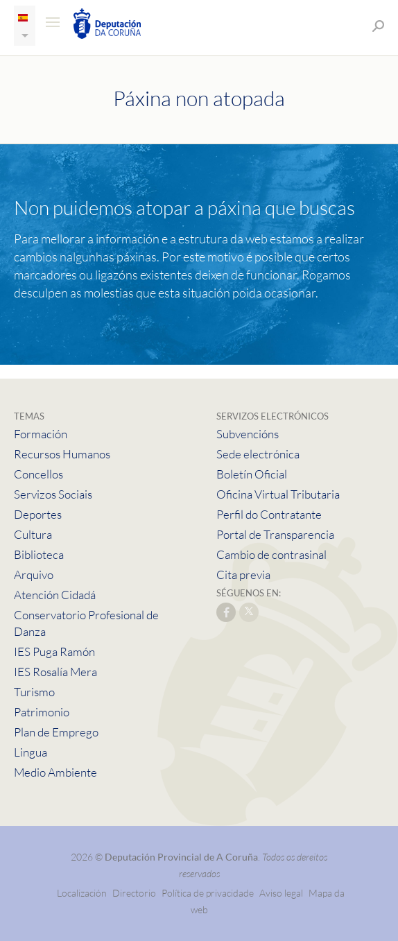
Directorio (134, 893)
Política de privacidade (209, 893)
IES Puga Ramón (54, 651)
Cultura (33, 534)
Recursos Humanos (62, 454)
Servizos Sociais (53, 494)
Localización (82, 893)
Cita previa (243, 574)
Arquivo (33, 574)
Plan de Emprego (56, 732)
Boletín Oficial (251, 474)
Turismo (34, 691)
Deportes (38, 514)
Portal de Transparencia (275, 534)
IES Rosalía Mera (55, 671)
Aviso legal (281, 893)
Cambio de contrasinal (271, 554)
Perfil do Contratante (269, 514)
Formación (40, 433)
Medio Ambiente (55, 772)
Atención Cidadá (55, 594)
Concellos (38, 474)
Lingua (30, 752)
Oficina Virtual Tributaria (278, 494)
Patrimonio (41, 712)
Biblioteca (39, 554)
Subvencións (247, 433)
